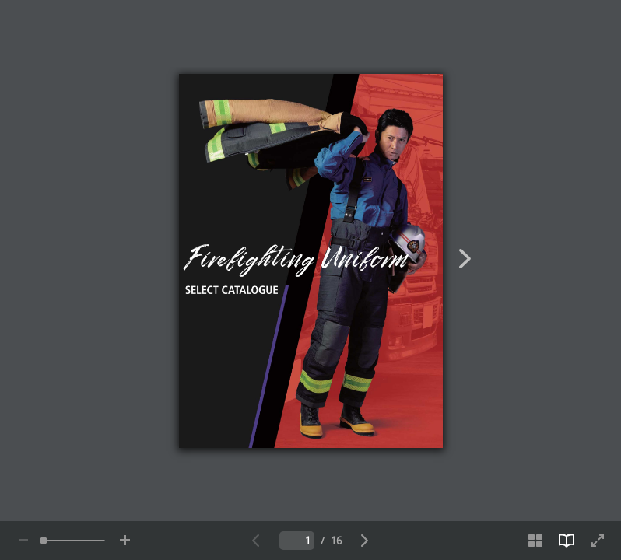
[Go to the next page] (365, 540)
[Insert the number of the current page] (296, 540)
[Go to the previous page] (256, 540)
